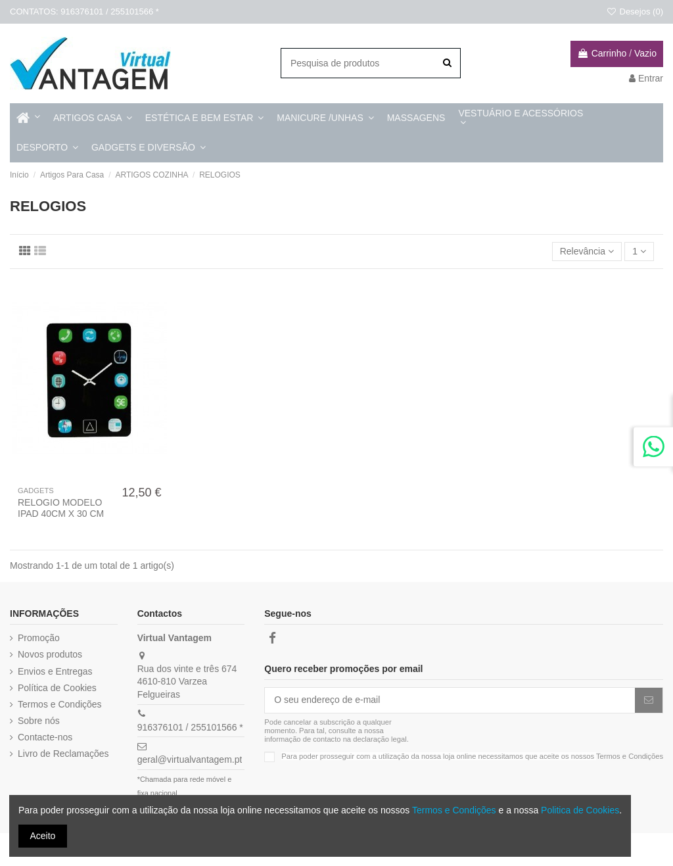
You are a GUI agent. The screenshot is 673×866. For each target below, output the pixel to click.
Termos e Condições (60, 704)
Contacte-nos (45, 737)
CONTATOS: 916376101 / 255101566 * (84, 11)
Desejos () (634, 11)
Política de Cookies (57, 688)
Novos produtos (50, 654)
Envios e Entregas (55, 671)
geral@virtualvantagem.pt (190, 759)
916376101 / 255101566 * (190, 727)
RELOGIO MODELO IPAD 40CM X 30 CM (61, 508)
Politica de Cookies (580, 810)
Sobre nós (39, 720)
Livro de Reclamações (63, 753)
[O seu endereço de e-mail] (450, 700)
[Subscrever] (648, 700)
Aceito (43, 835)
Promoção (39, 638)
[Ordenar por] (587, 251)
